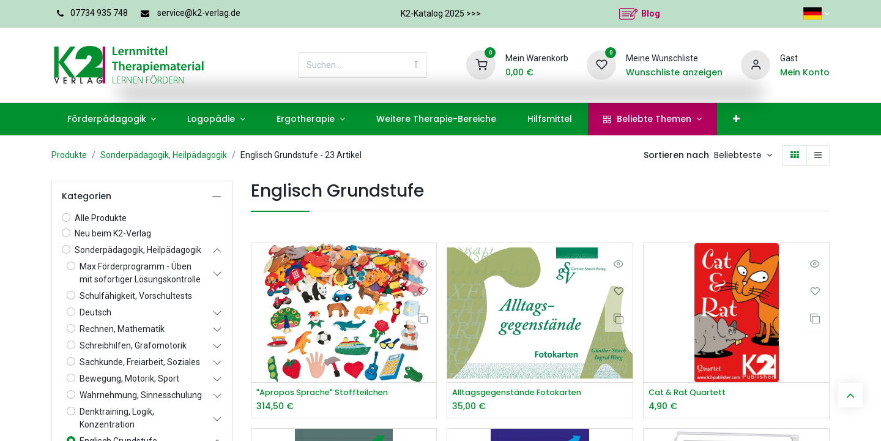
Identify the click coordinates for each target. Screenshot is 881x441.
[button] (743, 155)
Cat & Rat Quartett (691, 393)
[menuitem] (111, 119)
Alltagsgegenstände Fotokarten (524, 393)
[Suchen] (416, 65)
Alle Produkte (101, 218)
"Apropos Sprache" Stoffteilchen (328, 393)
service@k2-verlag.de (198, 13)
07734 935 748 (99, 13)
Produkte (69, 155)
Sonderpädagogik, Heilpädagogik (163, 155)
